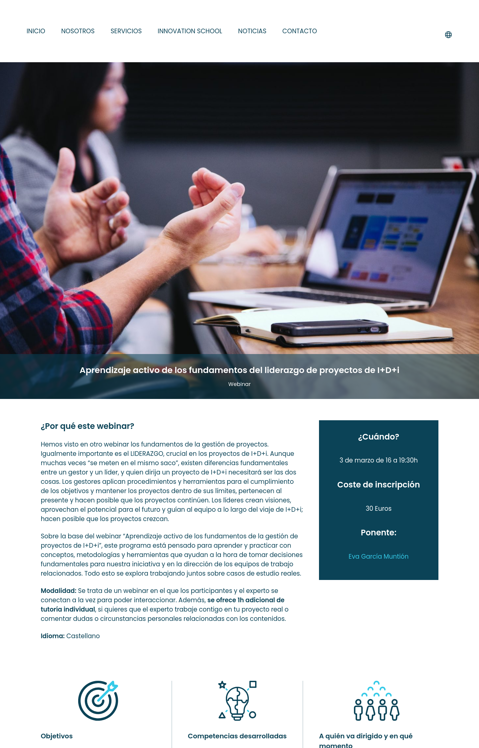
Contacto (299, 31)
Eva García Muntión (378, 556)
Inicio (36, 31)
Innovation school (190, 31)
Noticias (252, 31)
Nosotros (77, 31)
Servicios (126, 31)
